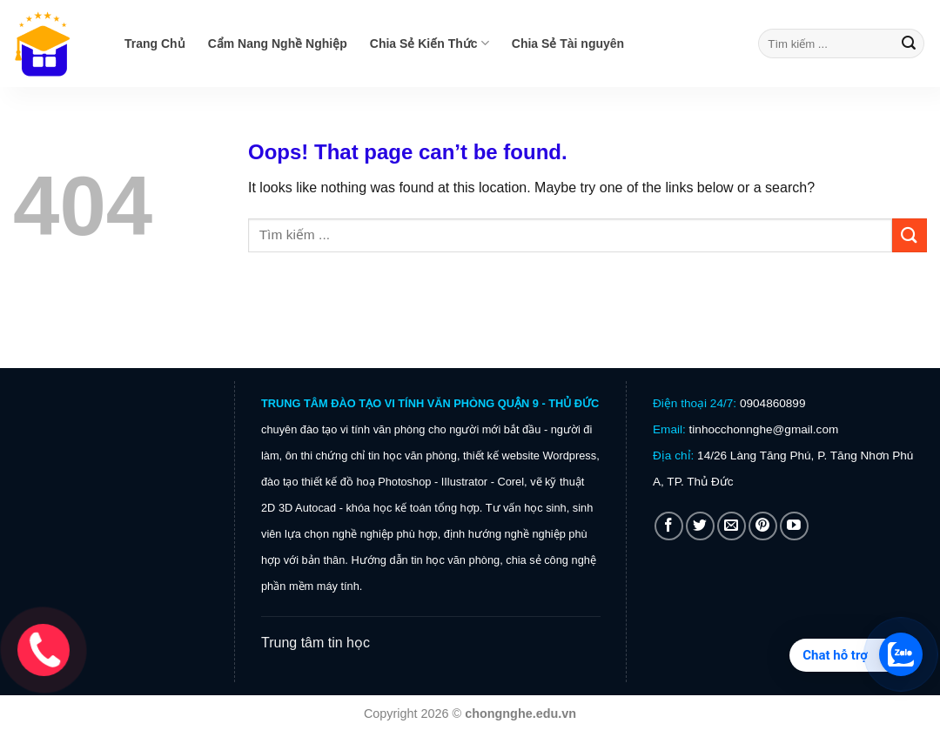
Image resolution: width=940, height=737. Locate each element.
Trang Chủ (154, 43)
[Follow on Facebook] (669, 526)
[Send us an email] (731, 526)
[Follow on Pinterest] (763, 526)
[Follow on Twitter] (700, 526)
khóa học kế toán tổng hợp (412, 507)
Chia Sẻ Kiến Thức (429, 43)
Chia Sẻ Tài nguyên (568, 43)
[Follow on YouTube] (794, 526)
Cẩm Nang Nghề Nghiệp (277, 43)
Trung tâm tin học (315, 642)
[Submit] (908, 43)
